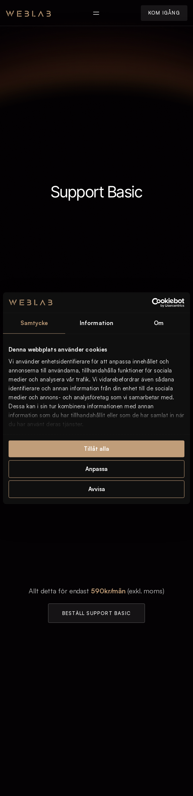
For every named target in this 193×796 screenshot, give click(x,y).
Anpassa (96, 468)
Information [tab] (96, 323)
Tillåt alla (96, 448)
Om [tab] (159, 323)
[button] (96, 13)
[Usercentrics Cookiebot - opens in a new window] (151, 303)
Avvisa (96, 489)
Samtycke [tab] (34, 323)
